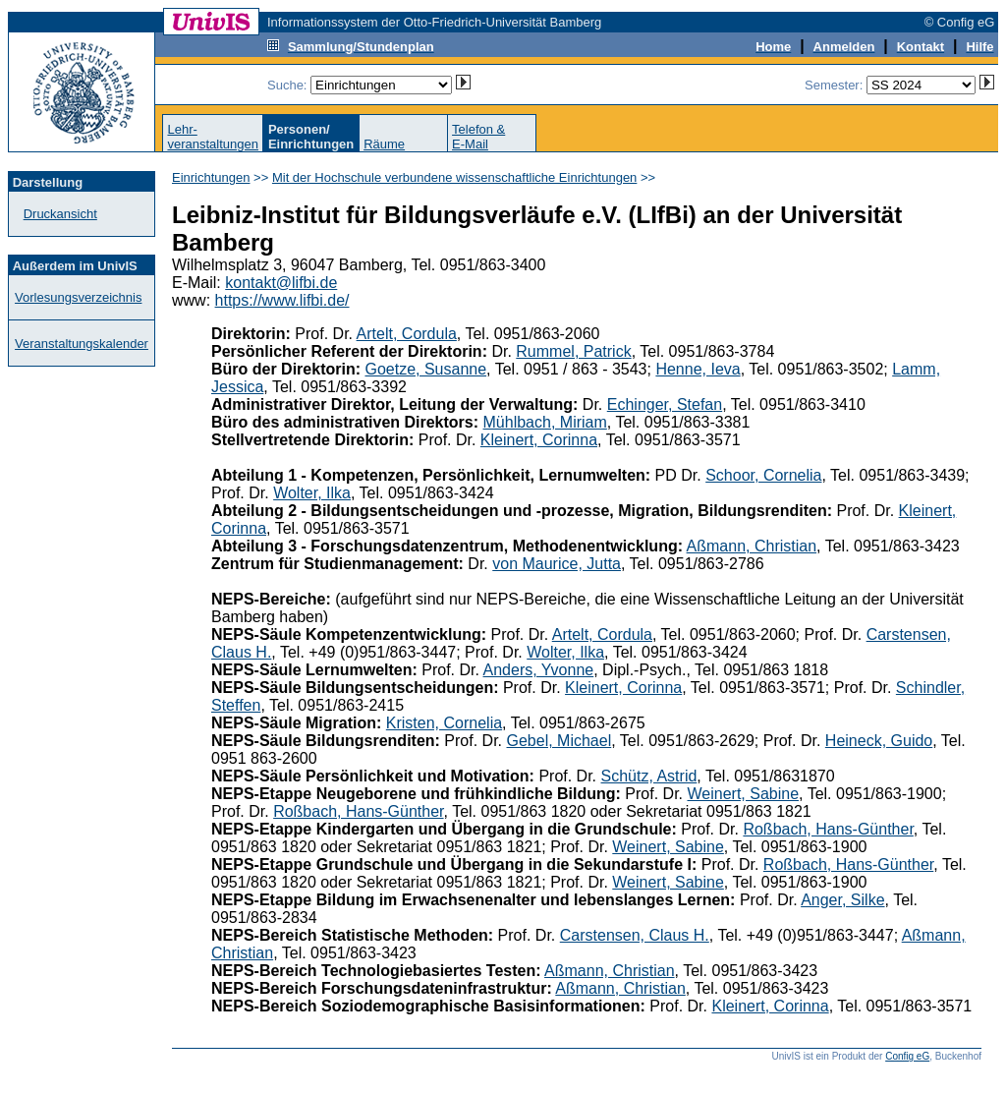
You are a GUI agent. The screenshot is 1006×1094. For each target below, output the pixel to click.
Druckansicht (60, 213)
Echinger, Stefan (664, 404)
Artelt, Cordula (407, 333)
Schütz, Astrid (649, 776)
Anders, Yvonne (538, 670)
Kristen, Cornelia (444, 723)
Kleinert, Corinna (538, 440)
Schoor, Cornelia (763, 475)
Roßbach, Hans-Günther (358, 811)
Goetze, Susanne (425, 369)
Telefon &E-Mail (478, 136)
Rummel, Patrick (573, 351)
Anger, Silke (842, 900)
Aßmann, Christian (752, 546)
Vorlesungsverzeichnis (78, 297)
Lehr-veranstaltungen (212, 136)
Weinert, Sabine (743, 793)
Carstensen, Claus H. (634, 935)
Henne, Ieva (697, 369)
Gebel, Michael (559, 740)
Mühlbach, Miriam (545, 422)
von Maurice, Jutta (556, 563)
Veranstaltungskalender (81, 343)
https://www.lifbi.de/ (282, 300)
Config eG (907, 1056)
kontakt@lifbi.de (281, 282)
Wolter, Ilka (312, 493)
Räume (384, 144)
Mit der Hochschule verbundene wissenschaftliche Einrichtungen (454, 177)
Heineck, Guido (878, 740)
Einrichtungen (211, 177)
